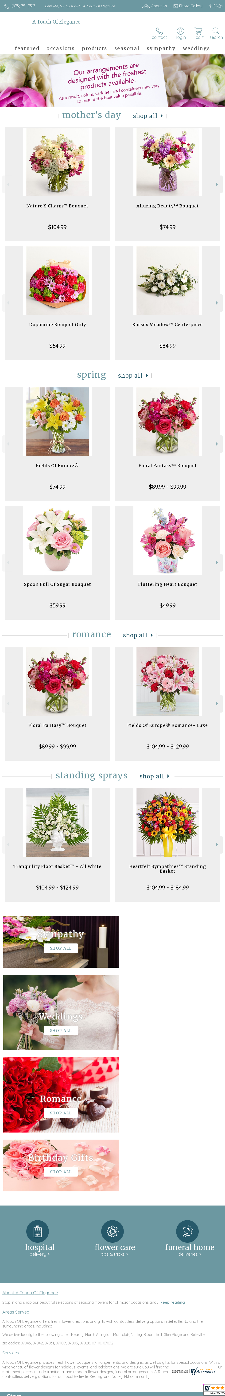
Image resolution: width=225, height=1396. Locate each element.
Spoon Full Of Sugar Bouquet (57, 584)
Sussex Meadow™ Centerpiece (167, 324)
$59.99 (58, 605)
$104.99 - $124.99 (57, 887)
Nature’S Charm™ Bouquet (57, 206)
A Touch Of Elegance (56, 22)
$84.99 (167, 345)
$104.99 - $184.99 (168, 887)
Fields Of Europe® (57, 465)
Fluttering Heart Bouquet (167, 584)
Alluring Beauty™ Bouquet (167, 206)
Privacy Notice (143, 1391)
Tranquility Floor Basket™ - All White (57, 866)
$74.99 (168, 227)
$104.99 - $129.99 (168, 746)
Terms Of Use (115, 1391)
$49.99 (168, 605)
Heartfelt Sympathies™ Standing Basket (167, 869)
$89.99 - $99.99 (167, 486)
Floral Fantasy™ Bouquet (168, 465)
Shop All (145, 116)
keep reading (172, 1161)
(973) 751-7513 (23, 6)
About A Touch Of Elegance (30, 1151)
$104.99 (57, 227)
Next (218, 184)
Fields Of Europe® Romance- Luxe (167, 725)
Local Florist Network (176, 1391)
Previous (7, 184)
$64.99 (57, 345)
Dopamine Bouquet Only (57, 324)
